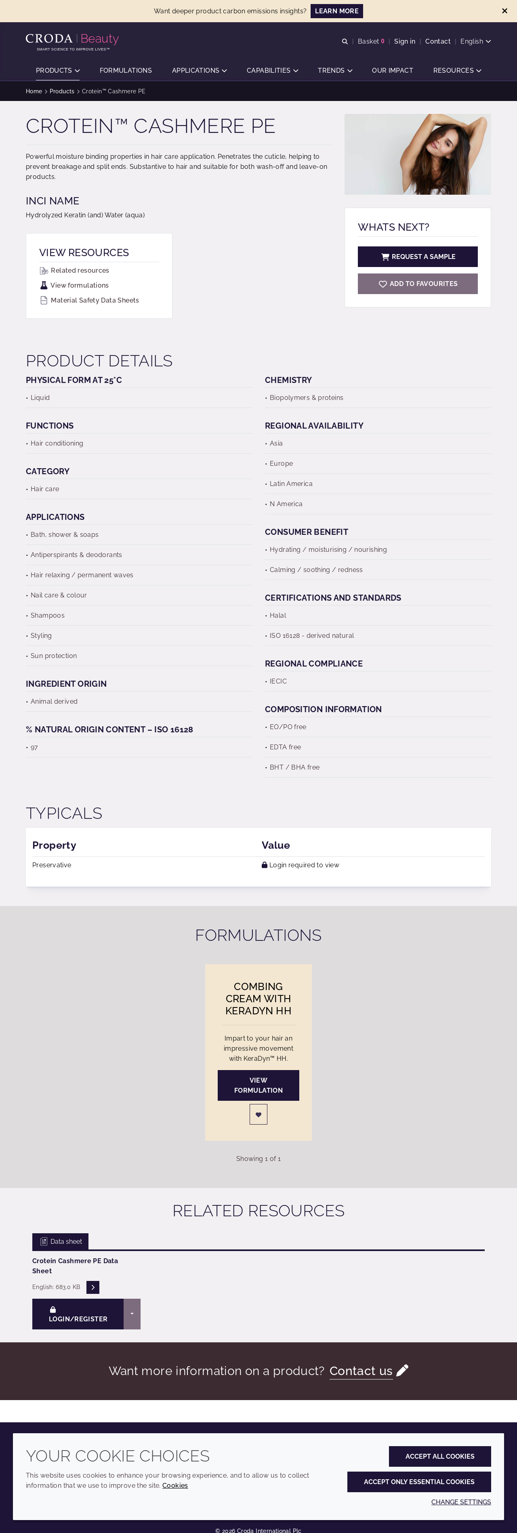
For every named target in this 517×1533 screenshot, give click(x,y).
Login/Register (78, 1314)
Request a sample (418, 257)
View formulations (74, 285)
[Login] (258, 1114)
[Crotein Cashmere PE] (418, 283)
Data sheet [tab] (60, 1241)
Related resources (74, 270)
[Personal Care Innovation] (73, 40)
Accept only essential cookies (419, 1482)
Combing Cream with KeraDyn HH (258, 998)
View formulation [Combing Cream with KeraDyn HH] (258, 1085)
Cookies (175, 1485)
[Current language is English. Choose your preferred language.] (475, 41)
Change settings (461, 1502)
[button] (58, 71)
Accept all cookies (440, 1456)
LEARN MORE (337, 11)
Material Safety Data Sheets (89, 300)
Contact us (361, 1371)
